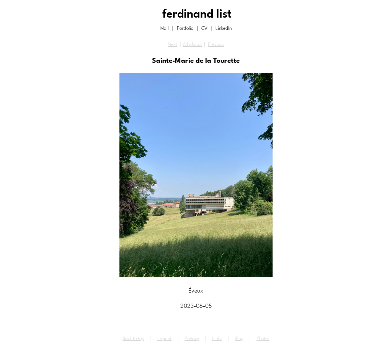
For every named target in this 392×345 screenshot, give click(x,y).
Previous (216, 45)
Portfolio (185, 28)
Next (172, 45)
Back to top (133, 339)
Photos (263, 339)
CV (204, 28)
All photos (192, 45)
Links (217, 339)
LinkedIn (224, 28)
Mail (164, 28)
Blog (239, 339)
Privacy (192, 339)
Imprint (164, 339)
